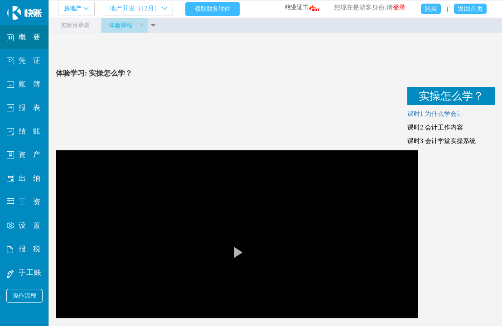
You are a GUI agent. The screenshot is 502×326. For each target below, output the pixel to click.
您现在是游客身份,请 (369, 7)
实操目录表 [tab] (75, 25)
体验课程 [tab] (120, 25)
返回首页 (470, 8)
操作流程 (24, 295)
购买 (431, 8)
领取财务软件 (212, 8)
